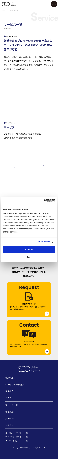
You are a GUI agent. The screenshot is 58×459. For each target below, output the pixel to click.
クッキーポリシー (16, 441)
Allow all (29, 249)
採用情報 (9, 418)
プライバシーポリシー (16, 437)
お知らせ (9, 425)
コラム (8, 398)
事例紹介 (9, 391)
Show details (44, 242)
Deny (29, 257)
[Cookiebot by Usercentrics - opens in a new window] (44, 200)
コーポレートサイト (16, 433)
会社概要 (9, 411)
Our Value (10, 377)
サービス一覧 (11, 404)
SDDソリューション (14, 384)
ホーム (4, 10)
